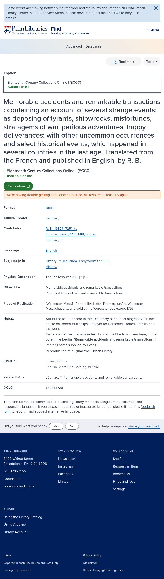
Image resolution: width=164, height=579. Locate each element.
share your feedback (144, 426)
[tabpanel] (82, 183)
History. (51, 266)
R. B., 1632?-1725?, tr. (61, 228)
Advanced (74, 46)
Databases (93, 46)
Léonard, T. (54, 218)
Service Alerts (53, 12)
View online (18, 186)
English (51, 250)
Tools (150, 61)
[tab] (82, 84)
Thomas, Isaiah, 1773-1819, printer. (71, 234)
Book (50, 207)
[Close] (155, 8)
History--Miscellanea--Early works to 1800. (78, 260)
